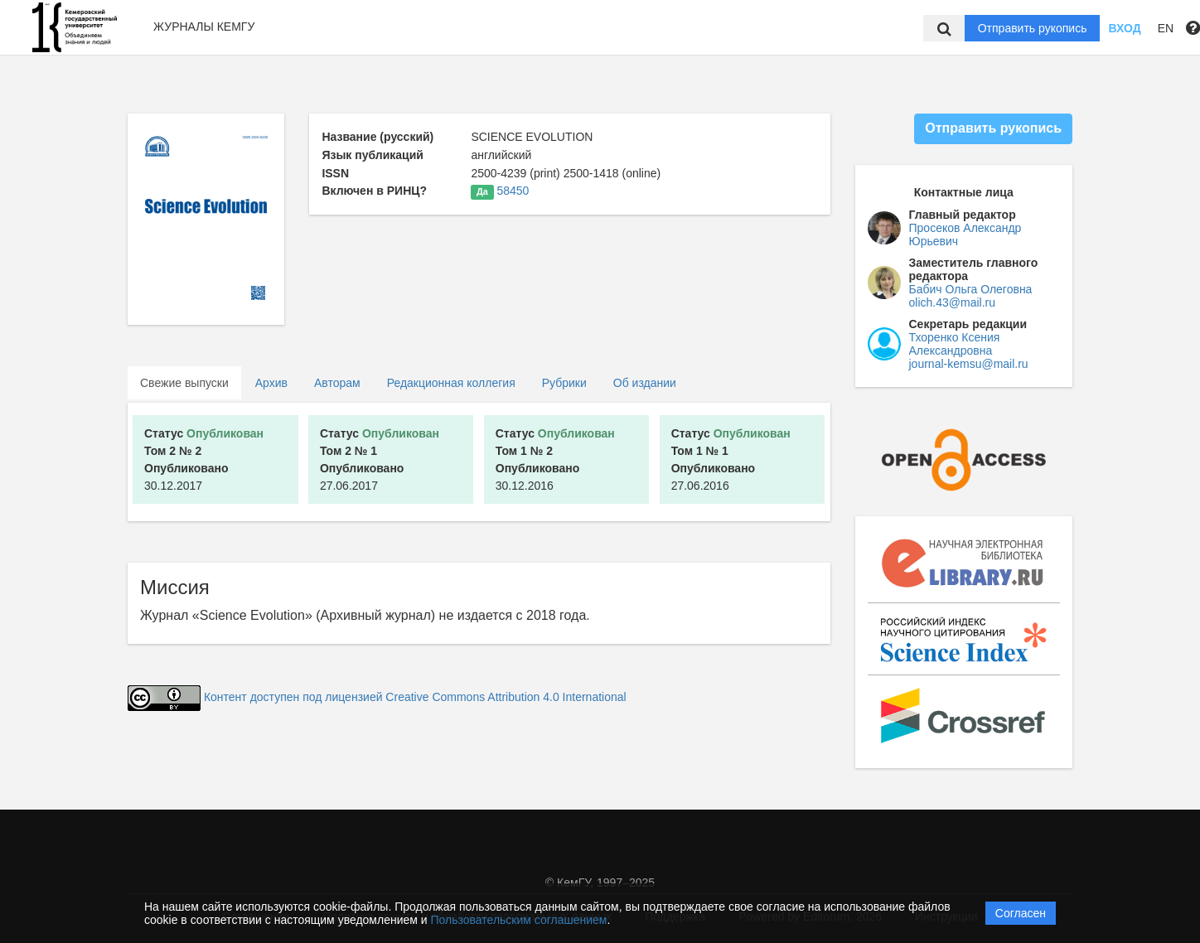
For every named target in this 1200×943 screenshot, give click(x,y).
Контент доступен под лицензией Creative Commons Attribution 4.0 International (415, 697)
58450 (512, 190)
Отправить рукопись (1032, 28)
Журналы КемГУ (203, 26)
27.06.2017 (379, 459)
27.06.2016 (731, 459)
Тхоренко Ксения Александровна (954, 344)
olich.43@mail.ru (952, 302)
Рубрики (564, 382)
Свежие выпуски (184, 382)
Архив (271, 382)
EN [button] (1165, 28)
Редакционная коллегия (451, 382)
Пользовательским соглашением (519, 919)
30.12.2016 (555, 459)
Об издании (644, 382)
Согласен (1020, 913)
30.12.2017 (204, 459)
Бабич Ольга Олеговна (971, 289)
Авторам (337, 382)
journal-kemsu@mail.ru (968, 363)
